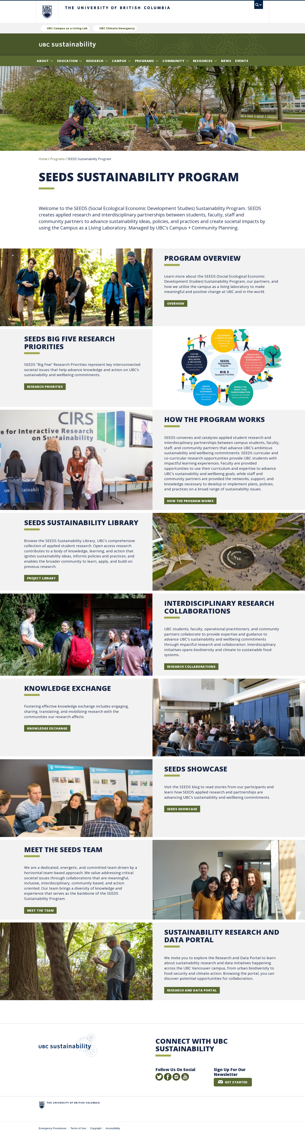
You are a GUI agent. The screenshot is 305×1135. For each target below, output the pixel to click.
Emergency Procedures (52, 1128)
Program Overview (202, 258)
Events (241, 61)
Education (69, 61)
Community (175, 61)
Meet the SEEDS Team (63, 849)
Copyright (95, 1128)
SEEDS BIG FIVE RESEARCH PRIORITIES (69, 342)
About (45, 61)
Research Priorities (45, 386)
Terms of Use (78, 1128)
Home (43, 159)
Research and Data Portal (192, 990)
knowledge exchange (47, 728)
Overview (175, 303)
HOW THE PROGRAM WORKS (214, 419)
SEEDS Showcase (195, 769)
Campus (121, 61)
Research (97, 61)
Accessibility (113, 1128)
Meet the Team (40, 910)
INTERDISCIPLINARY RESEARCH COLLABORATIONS (219, 607)
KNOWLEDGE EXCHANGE (67, 688)
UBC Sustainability (68, 1046)
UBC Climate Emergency (117, 28)
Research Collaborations (191, 666)
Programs (147, 61)
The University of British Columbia (47, 12)
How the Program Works (190, 501)
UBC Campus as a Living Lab (67, 28)
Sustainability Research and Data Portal (221, 936)
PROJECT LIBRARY (41, 578)
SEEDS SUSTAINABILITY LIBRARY (81, 522)
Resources (205, 61)
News (226, 61)
